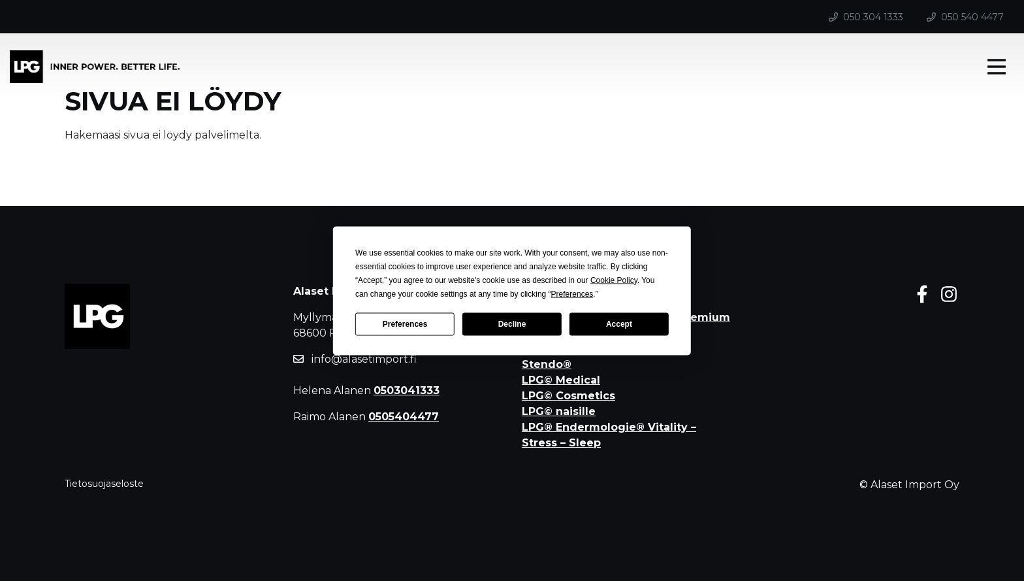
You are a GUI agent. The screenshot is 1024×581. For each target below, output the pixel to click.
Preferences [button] (572, 293)
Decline (512, 324)
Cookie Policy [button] (613, 279)
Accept (619, 324)
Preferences (405, 324)
